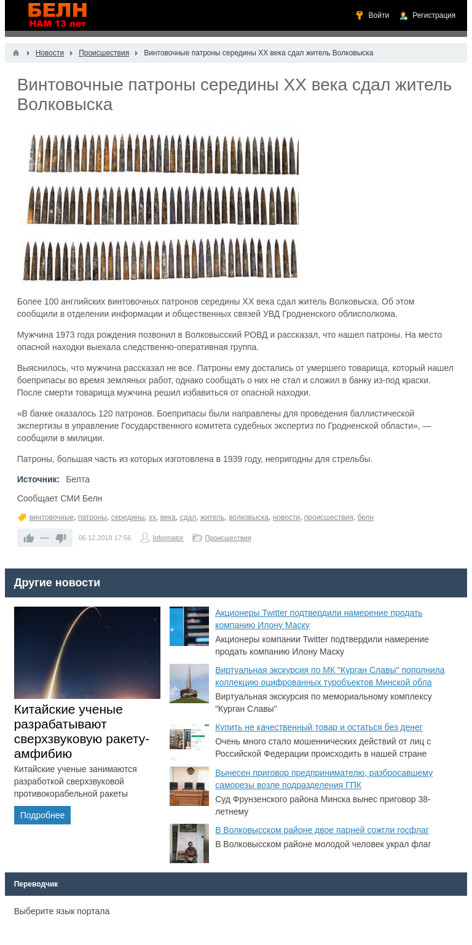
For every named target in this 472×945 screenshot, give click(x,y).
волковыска (249, 517)
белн (365, 517)
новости (286, 517)
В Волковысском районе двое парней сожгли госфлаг (322, 830)
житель (212, 517)
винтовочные (52, 517)
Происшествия (228, 537)
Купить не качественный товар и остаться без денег (319, 727)
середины (128, 517)
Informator (167, 537)
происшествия (328, 517)
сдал (187, 517)
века (168, 517)
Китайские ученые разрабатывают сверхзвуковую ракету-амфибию (82, 731)
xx (152, 517)
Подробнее (42, 815)
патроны (92, 517)
